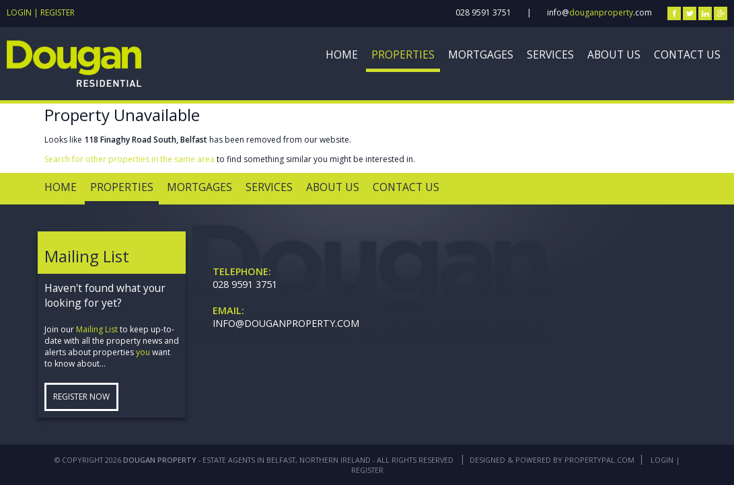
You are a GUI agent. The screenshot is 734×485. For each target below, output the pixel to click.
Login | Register (41, 12)
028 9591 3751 (483, 12)
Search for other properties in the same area (129, 159)
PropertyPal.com (599, 460)
